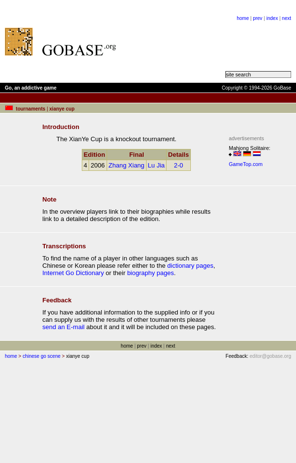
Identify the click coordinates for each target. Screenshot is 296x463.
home (243, 18)
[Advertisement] (175, 41)
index (272, 18)
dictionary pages (190, 265)
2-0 (178, 165)
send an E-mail (63, 327)
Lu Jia (156, 165)
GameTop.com (245, 164)
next (286, 18)
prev (257, 18)
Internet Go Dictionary (73, 273)
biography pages (150, 273)
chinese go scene (41, 356)
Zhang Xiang (127, 165)
